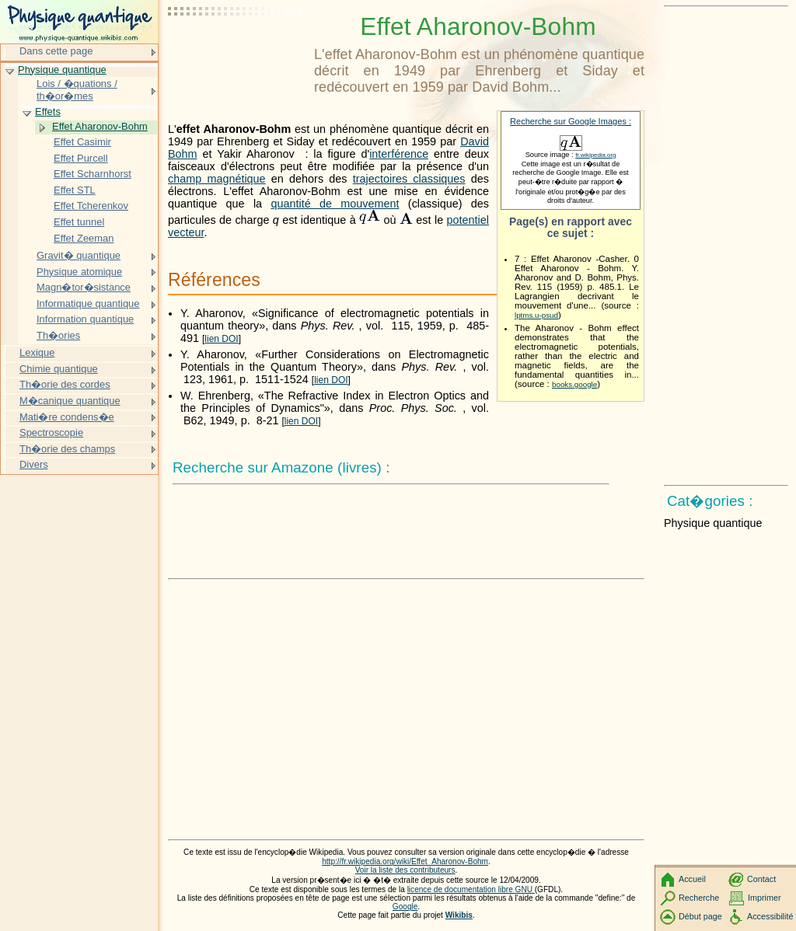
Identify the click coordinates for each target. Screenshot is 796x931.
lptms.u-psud (536, 315)
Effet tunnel (79, 222)
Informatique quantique (88, 303)
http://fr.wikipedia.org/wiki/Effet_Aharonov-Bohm (405, 861)
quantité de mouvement (335, 203)
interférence (398, 154)
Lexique (36, 352)
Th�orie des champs (67, 449)
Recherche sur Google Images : (570, 121)
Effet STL (75, 190)
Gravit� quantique (78, 255)
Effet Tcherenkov (91, 205)
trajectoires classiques (409, 179)
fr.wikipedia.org (595, 155)
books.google (574, 384)
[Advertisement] (238, 50)
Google (405, 906)
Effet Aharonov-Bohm (100, 126)
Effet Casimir (82, 142)
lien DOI (221, 338)
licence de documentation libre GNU (471, 889)
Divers (33, 464)
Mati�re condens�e (66, 417)
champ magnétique (217, 179)
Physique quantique (62, 69)
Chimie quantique (58, 369)
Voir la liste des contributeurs (405, 870)
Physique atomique (79, 271)
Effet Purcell (81, 158)
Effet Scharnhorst (92, 174)
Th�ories (58, 335)
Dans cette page (56, 51)
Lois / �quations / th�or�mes (77, 90)
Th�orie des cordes (64, 384)
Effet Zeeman (84, 238)
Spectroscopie (51, 432)
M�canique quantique (69, 400)
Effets (48, 111)
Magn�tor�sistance (84, 287)
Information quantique (85, 319)
